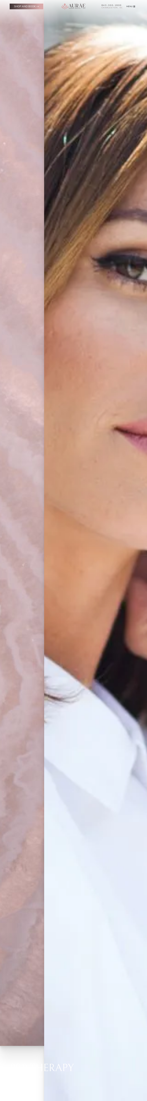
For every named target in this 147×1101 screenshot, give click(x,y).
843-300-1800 (112, 5)
